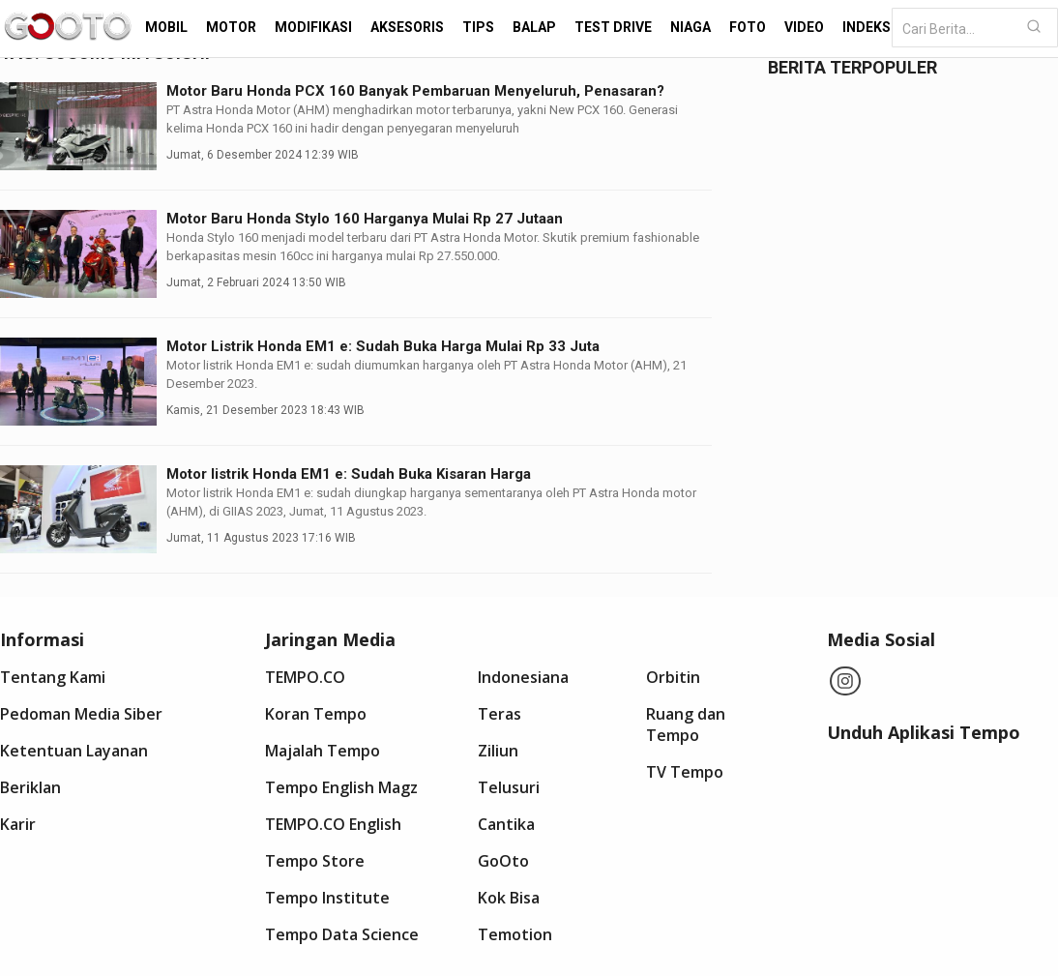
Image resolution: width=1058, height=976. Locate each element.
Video (804, 27)
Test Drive (613, 27)
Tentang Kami (52, 677)
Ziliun (498, 750)
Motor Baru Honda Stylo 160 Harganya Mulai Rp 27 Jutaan (364, 218)
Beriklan (30, 787)
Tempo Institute (327, 897)
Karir (18, 824)
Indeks (866, 27)
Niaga (690, 27)
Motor (231, 27)
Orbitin (673, 677)
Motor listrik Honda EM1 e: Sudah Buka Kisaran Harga (348, 474)
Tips (478, 27)
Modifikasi (313, 27)
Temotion (515, 934)
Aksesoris (407, 27)
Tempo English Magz (341, 787)
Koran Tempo (316, 714)
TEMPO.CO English (333, 824)
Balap (534, 27)
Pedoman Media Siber (81, 714)
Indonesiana (523, 677)
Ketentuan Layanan (74, 750)
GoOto (503, 861)
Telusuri (509, 787)
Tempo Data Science (342, 934)
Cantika (506, 824)
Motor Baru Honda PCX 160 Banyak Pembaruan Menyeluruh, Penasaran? (415, 91)
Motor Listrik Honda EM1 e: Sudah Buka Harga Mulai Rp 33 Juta (383, 346)
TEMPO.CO (305, 677)
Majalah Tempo (322, 750)
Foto (747, 27)
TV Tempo (684, 772)
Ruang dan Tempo (685, 724)
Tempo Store (315, 861)
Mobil (166, 27)
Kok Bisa (509, 897)
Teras (499, 714)
